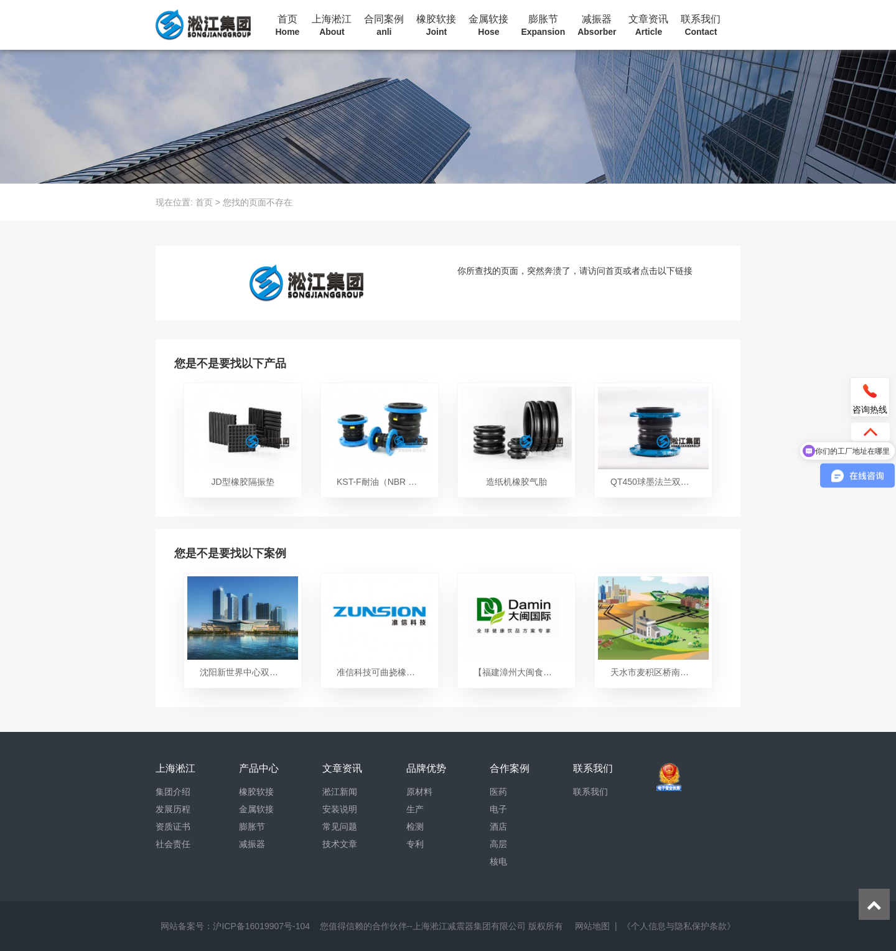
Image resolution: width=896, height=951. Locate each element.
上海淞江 (332, 25)
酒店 (498, 827)
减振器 (596, 25)
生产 (415, 809)
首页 (288, 25)
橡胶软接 (436, 25)
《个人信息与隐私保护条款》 (678, 926)
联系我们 (701, 25)
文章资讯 (648, 25)
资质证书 (173, 827)
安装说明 (339, 809)
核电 (498, 861)
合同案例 (384, 25)
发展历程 (173, 809)
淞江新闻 (339, 792)
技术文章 (339, 844)
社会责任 (173, 844)
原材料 (419, 792)
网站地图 (592, 926)
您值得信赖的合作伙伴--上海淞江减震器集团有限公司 (423, 926)
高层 (498, 844)
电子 (498, 809)
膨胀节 (543, 25)
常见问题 (339, 827)
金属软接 (488, 25)
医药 (498, 792)
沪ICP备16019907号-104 (261, 926)
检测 (415, 827)
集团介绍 (173, 792)
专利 (415, 844)
